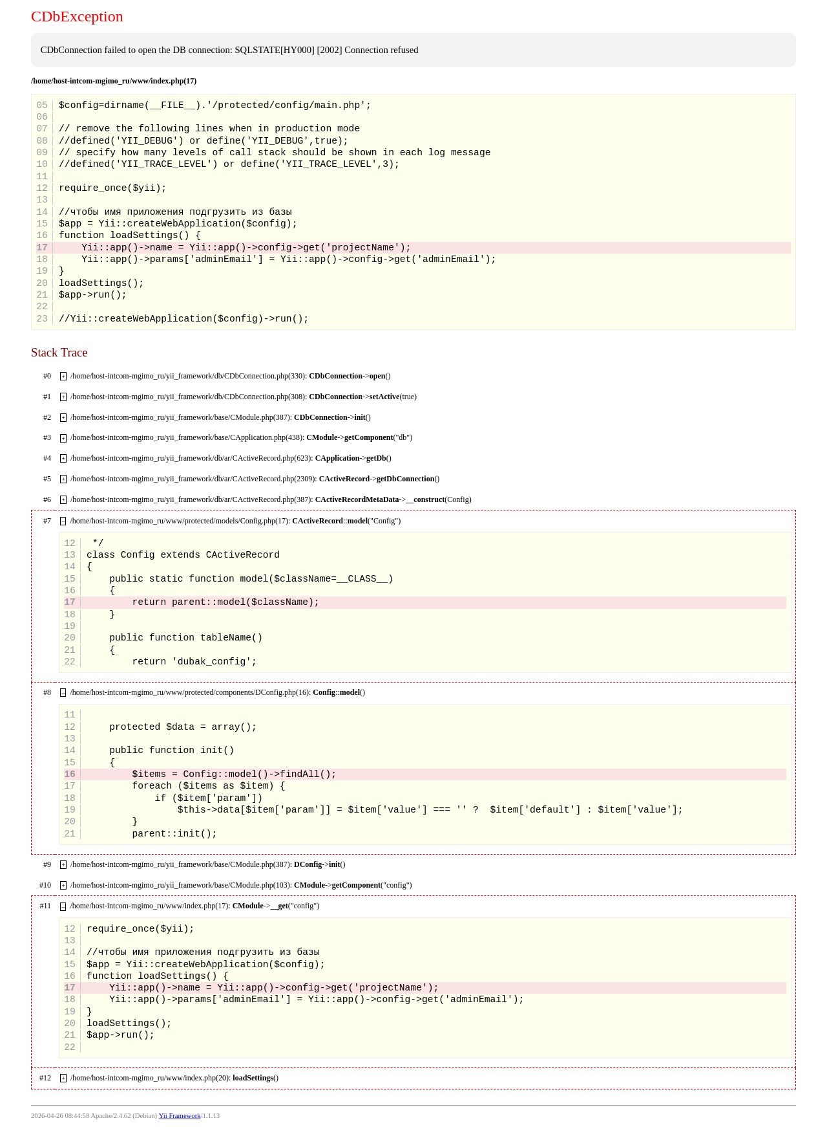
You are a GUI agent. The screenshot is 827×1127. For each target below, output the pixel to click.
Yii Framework (180, 1115)
